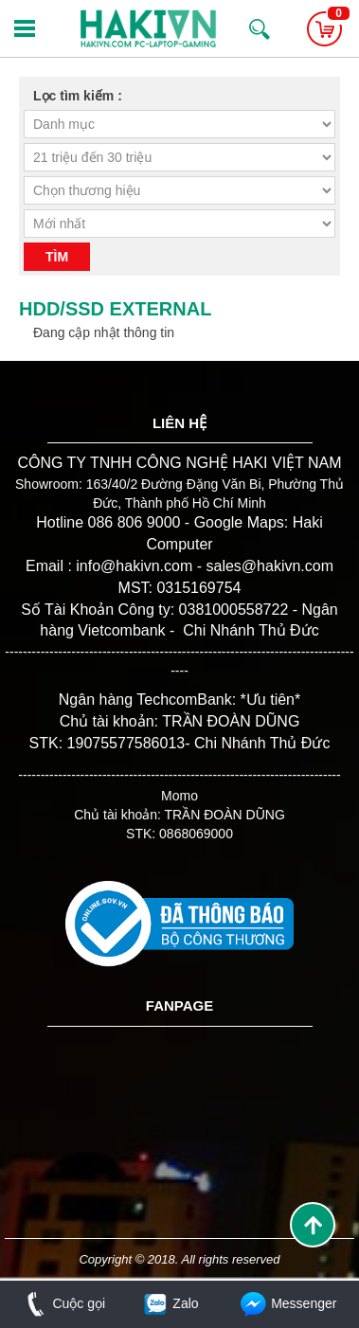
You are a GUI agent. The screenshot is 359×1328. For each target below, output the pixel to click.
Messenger (287, 1303)
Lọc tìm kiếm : (77, 95)
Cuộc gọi (62, 1303)
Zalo (170, 1303)
